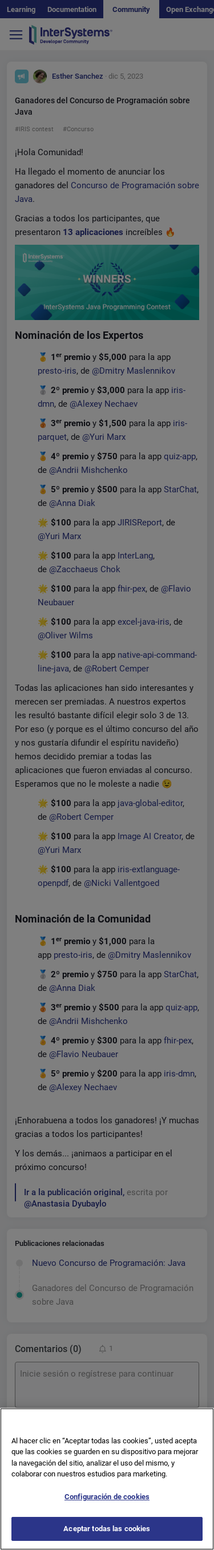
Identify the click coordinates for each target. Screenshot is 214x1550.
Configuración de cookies (107, 1513)
